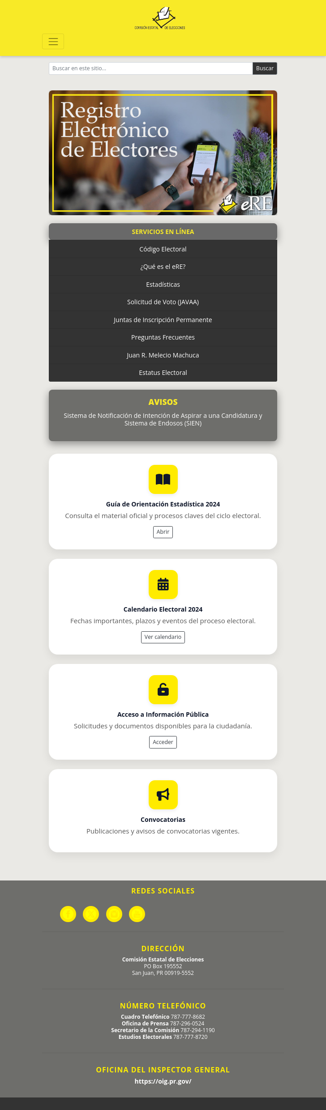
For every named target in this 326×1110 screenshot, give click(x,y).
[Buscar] (151, 68)
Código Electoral (162, 249)
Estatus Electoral (163, 372)
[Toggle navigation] (53, 41)
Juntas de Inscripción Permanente (163, 319)
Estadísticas (163, 284)
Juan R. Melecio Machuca (163, 355)
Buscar (265, 68)
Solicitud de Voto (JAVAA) (163, 302)
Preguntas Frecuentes (163, 337)
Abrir (163, 532)
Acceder (163, 742)
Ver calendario (163, 637)
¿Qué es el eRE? (163, 266)
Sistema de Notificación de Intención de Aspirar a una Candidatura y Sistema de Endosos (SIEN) (163, 419)
